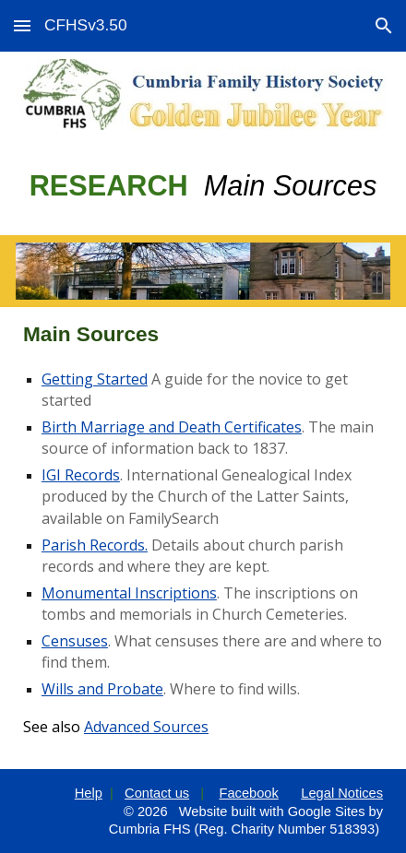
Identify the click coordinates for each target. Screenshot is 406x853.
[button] (22, 25)
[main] (203, 186)
